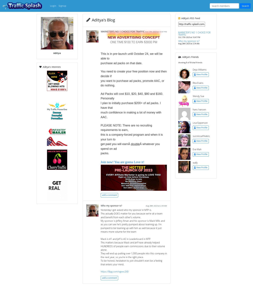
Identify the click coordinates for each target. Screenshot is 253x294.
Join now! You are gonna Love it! (122, 162)
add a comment (109, 195)
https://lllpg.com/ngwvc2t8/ (115, 271)
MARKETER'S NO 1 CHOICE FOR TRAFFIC (123, 31)
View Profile (201, 74)
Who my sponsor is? (111, 205)
